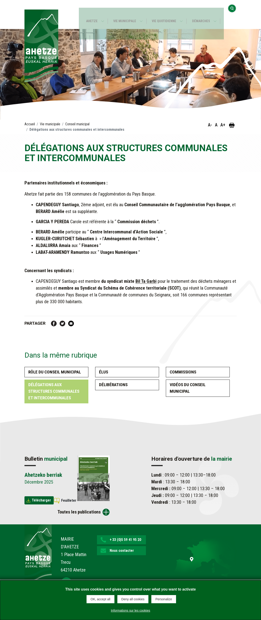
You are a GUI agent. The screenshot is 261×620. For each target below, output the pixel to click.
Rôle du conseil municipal (54, 372)
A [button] (216, 125)
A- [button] (210, 125)
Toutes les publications (79, 512)
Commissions (183, 372)
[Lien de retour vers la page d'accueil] (38, 553)
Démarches (203, 15)
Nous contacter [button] (122, 550)
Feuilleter (68, 500)
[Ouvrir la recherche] (232, 14)
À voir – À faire (148, 24)
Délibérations (113, 384)
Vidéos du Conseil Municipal (187, 388)
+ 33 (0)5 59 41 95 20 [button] (125, 540)
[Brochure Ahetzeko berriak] (93, 478)
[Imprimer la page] (232, 125)
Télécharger (41, 500)
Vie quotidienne (164, 15)
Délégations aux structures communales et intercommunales (53, 391)
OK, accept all (100, 599)
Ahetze (90, 15)
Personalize (163, 599)
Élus (103, 372)
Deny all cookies (133, 599)
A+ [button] (222, 125)
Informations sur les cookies (130, 609)
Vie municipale (124, 15)
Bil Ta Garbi (146, 281)
